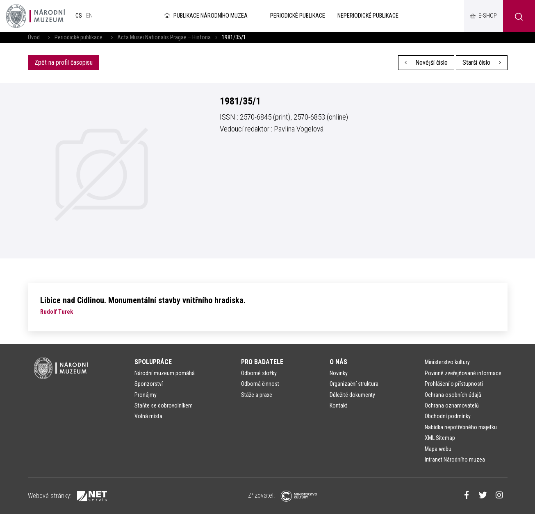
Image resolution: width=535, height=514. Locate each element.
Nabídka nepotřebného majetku (461, 427)
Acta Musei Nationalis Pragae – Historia (164, 37)
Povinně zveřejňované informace (463, 373)
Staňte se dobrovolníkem (163, 405)
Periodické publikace (78, 37)
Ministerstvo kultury (447, 362)
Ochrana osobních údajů (453, 395)
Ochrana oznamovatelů (452, 405)
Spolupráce (153, 362)
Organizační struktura (354, 383)
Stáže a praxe (256, 395)
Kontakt (338, 405)
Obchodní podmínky (448, 416)
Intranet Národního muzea (455, 459)
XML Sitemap (440, 438)
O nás (338, 362)
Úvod (34, 37)
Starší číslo (481, 62)
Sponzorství (148, 383)
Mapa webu (438, 449)
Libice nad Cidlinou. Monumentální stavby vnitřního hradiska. (143, 300)
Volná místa (148, 416)
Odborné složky (259, 373)
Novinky (339, 373)
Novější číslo (426, 62)
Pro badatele (262, 362)
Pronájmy (145, 395)
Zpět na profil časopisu (63, 62)
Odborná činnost (260, 383)
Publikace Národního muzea (205, 15)
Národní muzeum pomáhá (164, 373)
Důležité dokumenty (352, 395)
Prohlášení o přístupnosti (454, 383)
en (89, 15)
